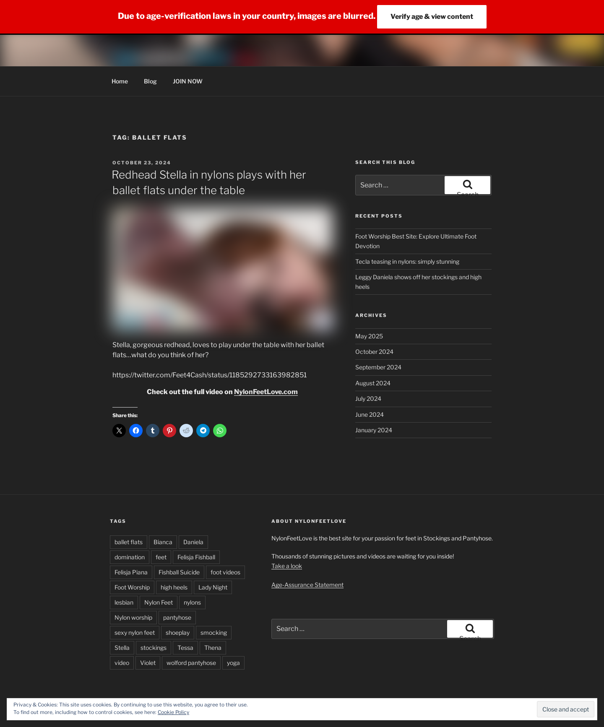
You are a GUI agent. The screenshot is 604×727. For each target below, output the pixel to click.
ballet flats (129, 541)
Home (120, 81)
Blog (150, 81)
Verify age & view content (432, 17)
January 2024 (373, 430)
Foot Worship (132, 587)
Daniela (193, 541)
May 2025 (369, 336)
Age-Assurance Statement (307, 584)
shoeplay (178, 632)
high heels (174, 587)
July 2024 (368, 398)
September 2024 (378, 367)
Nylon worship (133, 617)
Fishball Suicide (179, 572)
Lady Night (212, 587)
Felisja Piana (131, 572)
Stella (122, 647)
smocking (213, 632)
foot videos (225, 572)
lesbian (124, 602)
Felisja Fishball (196, 557)
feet (161, 557)
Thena (212, 647)
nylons (192, 602)
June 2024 (369, 414)
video (122, 662)
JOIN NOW (188, 81)
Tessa (185, 647)
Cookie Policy (173, 712)
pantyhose (177, 617)
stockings (154, 647)
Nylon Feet (158, 602)
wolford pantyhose (191, 662)
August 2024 (373, 383)
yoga (233, 662)
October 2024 (374, 351)
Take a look (286, 565)
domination (130, 557)
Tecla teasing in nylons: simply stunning (407, 261)
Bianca (163, 541)
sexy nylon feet (135, 632)
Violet (148, 662)
